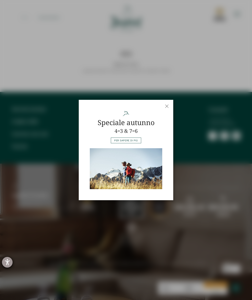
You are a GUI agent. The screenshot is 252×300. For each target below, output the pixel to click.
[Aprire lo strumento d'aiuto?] (7, 262)
